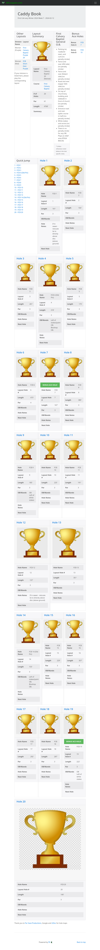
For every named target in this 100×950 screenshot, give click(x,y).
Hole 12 (21, 522)
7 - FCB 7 (17, 180)
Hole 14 (21, 615)
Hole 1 (43, 160)
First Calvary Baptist (47, 86)
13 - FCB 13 (18, 195)
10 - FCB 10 (18, 187)
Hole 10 (44, 435)
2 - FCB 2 (17, 168)
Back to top (81, 942)
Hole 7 (44, 352)
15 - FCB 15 (18, 200)
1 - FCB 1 (17, 165)
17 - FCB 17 (18, 205)
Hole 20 (21, 801)
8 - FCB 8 (17, 182)
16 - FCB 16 (18, 202)
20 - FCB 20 (18, 212)
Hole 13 (56, 522)
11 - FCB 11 (18, 190)
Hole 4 (42, 258)
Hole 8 (68, 352)
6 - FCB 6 (17, 178)
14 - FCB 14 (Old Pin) (22, 197)
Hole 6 (20, 352)
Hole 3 (20, 258)
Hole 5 (69, 258)
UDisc (54, 923)
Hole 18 (44, 709)
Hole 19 (68, 709)
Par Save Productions (33, 923)
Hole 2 (68, 160)
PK (50, 942)
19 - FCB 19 (18, 210)
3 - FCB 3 (17, 170)
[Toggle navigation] (95, 3)
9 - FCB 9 (17, 185)
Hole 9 (20, 435)
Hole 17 (21, 709)
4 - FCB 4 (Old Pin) (21, 173)
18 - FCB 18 (18, 207)
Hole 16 (70, 615)
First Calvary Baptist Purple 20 (26, 53)
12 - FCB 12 (18, 192)
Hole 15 (48, 615)
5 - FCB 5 (17, 175)
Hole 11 (68, 435)
